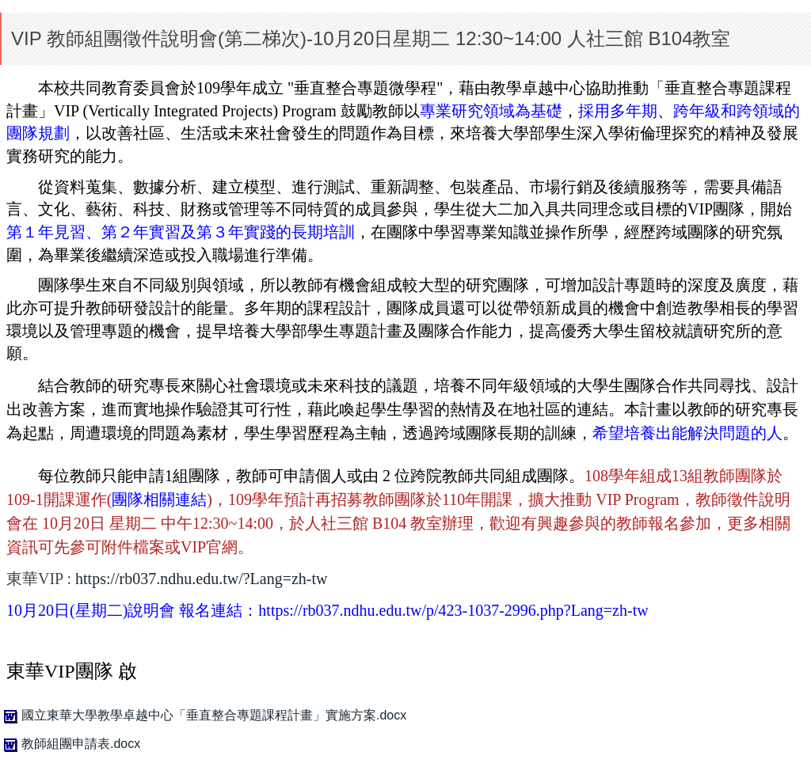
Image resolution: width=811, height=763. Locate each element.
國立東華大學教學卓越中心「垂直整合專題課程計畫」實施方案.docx (203, 715)
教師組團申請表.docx (70, 743)
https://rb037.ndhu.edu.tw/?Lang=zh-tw (201, 578)
